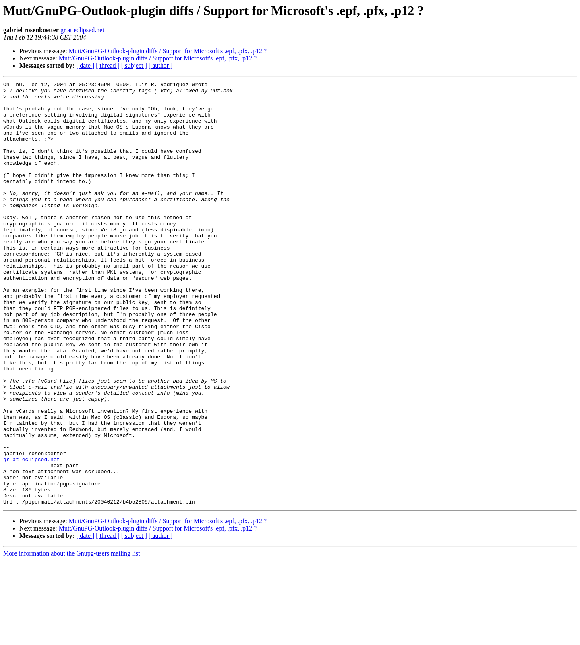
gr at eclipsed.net (82, 30)
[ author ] (161, 65)
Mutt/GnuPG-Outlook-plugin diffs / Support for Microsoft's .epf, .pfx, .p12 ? (168, 51)
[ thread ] (108, 65)
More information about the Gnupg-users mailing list (71, 638)
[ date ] (85, 65)
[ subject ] (134, 65)
